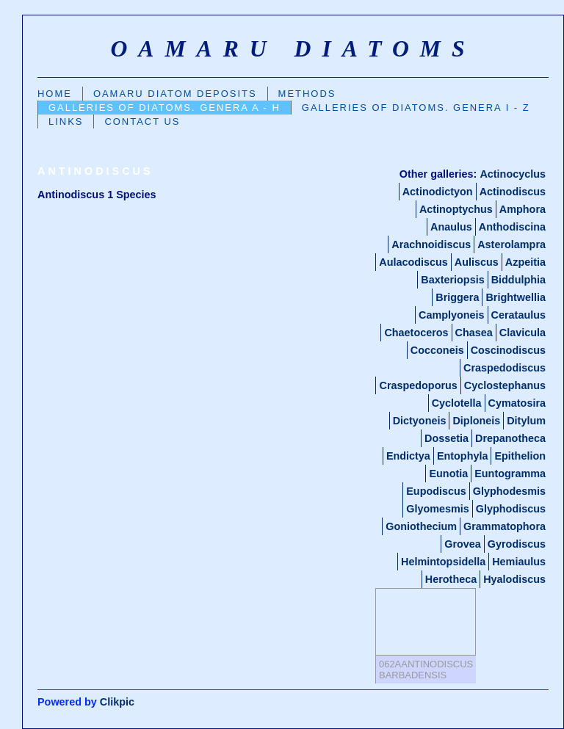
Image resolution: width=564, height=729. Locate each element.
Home (54, 93)
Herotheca (451, 579)
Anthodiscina (512, 227)
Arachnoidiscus (431, 244)
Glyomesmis (437, 509)
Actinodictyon (437, 191)
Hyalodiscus (514, 579)
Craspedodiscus (504, 368)
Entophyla (462, 456)
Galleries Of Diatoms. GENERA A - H (164, 107)
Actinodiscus (513, 191)
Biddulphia (518, 280)
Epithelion (520, 456)
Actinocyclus (513, 174)
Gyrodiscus (517, 544)
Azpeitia (525, 262)
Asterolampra (511, 244)
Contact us (142, 121)
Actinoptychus (456, 209)
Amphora (522, 209)
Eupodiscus (436, 491)
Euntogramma (510, 473)
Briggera (457, 297)
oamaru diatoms (292, 49)
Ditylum (526, 421)
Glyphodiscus (511, 509)
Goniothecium (421, 526)
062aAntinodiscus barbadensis (426, 670)
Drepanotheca (510, 438)
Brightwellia (515, 297)
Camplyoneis (452, 315)
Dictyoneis (419, 421)
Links (65, 121)
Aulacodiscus (413, 262)
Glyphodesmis (509, 491)
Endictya (408, 456)
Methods (307, 93)
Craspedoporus (418, 385)
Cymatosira (517, 403)
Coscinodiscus (508, 350)
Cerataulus (518, 315)
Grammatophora (504, 526)
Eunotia (448, 473)
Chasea (474, 332)
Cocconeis (437, 350)
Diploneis (476, 421)
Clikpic (117, 702)
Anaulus (451, 227)
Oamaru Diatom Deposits (175, 93)
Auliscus (477, 262)
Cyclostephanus (505, 385)
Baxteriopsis (452, 280)
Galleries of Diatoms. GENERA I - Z (416, 107)
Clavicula (522, 332)
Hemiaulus (519, 561)
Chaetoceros (416, 332)
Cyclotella (457, 403)
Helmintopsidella (443, 561)
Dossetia (446, 438)
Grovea (462, 544)
